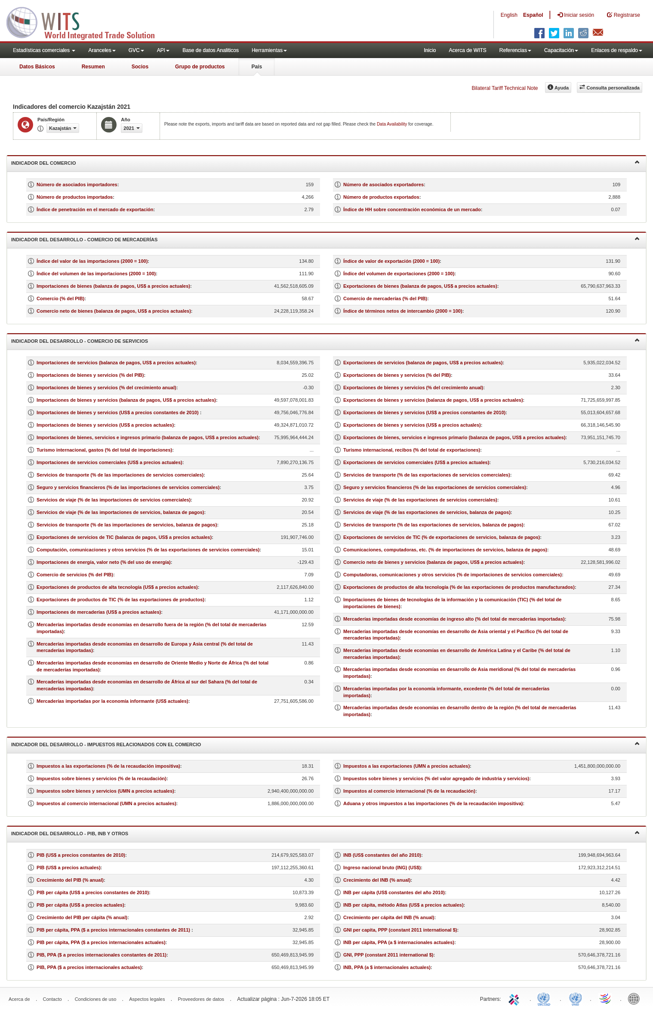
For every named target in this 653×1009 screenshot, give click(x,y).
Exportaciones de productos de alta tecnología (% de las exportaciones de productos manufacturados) (459, 587)
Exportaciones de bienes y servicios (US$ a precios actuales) (412, 425)
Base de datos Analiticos (210, 50)
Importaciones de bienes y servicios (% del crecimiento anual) (106, 387)
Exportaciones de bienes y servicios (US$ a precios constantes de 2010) (424, 412)
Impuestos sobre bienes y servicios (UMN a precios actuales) (105, 791)
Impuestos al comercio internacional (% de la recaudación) (409, 791)
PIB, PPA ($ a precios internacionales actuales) (89, 967)
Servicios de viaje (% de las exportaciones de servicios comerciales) (420, 499)
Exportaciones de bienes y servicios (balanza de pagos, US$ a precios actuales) (433, 400)
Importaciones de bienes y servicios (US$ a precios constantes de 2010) (118, 412)
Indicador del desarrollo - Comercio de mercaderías (325, 239)
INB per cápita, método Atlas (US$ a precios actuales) (403, 904)
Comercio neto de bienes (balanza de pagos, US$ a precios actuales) (114, 311)
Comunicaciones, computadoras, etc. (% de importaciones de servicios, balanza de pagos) (445, 549)
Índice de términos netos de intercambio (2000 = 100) (402, 311)
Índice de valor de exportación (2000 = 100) (391, 261)
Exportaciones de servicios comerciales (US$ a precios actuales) (416, 462)
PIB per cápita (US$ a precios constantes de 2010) (93, 892)
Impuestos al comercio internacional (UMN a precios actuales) (106, 803)
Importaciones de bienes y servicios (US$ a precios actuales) (105, 425)
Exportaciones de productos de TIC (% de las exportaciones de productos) (120, 599)
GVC (136, 50)
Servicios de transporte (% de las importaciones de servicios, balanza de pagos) (127, 524)
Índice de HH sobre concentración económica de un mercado (412, 209)
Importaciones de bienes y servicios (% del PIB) (90, 375)
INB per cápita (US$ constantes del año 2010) (394, 892)
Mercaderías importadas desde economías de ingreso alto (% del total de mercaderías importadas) (454, 618)
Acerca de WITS (467, 50)
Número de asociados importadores (77, 184)
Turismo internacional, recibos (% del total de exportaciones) (411, 449)
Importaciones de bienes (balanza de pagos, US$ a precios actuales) (113, 286)
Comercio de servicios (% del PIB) (75, 574)
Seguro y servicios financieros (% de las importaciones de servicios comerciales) (128, 487)
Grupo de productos (200, 67)
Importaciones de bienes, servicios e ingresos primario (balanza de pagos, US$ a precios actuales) (148, 437)
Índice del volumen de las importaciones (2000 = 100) (96, 273)
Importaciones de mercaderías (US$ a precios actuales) (99, 612)
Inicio (430, 50)
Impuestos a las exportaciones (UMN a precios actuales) (406, 766)
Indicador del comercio (325, 162)
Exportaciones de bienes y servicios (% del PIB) (397, 375)
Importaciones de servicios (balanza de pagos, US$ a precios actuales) (116, 362)
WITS (86, 21)
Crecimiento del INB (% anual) (376, 880)
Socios (140, 67)
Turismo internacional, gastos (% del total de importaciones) (104, 449)
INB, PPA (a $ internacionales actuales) (387, 967)
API (163, 50)
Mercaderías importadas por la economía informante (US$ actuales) (112, 701)
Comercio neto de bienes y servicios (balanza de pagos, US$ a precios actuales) (433, 562)
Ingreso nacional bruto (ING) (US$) (382, 867)
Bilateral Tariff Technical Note (504, 88)
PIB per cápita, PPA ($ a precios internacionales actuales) (101, 942)
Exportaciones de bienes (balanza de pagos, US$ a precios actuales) (420, 286)
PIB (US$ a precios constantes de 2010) (81, 855)
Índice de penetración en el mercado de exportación (95, 209)
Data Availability (392, 124)
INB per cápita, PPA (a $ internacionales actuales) (398, 942)
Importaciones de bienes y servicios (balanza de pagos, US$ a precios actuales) (126, 400)
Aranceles (101, 50)
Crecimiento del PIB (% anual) (70, 880)
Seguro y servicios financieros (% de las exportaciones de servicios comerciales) (434, 487)
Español (533, 15)
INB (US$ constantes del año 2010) (382, 855)
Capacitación (561, 50)
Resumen (93, 67)
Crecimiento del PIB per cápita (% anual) (82, 917)
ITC (515, 998)
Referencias (515, 50)
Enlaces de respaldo (616, 50)
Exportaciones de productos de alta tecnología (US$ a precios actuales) (117, 587)
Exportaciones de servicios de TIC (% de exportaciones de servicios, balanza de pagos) (441, 537)
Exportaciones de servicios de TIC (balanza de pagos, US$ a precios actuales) (124, 537)
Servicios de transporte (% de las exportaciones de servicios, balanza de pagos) (433, 524)
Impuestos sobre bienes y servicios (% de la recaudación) (101, 778)
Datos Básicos (37, 67)
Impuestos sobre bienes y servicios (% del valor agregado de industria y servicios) (436, 778)
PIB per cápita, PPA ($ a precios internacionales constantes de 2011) (114, 929)
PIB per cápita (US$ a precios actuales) (80, 904)
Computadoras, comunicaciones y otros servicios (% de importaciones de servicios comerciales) (452, 574)
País (256, 67)
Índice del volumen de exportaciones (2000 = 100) (398, 273)
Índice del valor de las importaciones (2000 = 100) (92, 261)
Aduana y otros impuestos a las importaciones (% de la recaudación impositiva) (433, 803)
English (509, 15)
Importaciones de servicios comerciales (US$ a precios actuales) (109, 462)
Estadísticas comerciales (44, 50)
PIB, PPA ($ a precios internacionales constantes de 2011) (101, 954)
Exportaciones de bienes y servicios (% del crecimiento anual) (413, 387)
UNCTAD (545, 998)
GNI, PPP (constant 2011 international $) (388, 954)
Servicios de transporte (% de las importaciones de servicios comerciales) (120, 474)
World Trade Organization (605, 998)
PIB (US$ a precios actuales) (69, 867)
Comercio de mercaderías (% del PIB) (385, 298)
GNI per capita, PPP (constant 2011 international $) (400, 929)
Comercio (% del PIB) (60, 298)
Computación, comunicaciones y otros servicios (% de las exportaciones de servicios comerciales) (148, 549)
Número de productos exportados (381, 197)
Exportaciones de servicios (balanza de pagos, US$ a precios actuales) (422, 362)
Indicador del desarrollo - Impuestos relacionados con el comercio (325, 744)
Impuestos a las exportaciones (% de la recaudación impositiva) (108, 766)
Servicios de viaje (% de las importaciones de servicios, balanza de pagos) (120, 512)
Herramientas (269, 50)
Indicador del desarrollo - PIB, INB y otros (325, 833)
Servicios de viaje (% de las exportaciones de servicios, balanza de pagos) (427, 512)
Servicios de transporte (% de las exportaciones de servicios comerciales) (426, 474)
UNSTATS (575, 998)
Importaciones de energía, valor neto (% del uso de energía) (104, 562)
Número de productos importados (75, 197)
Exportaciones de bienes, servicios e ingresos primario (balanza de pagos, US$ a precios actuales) (454, 437)
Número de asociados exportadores (383, 184)
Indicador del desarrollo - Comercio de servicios (325, 340)
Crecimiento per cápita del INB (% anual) (388, 917)
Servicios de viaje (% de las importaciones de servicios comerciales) (114, 499)
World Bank (635, 998)
